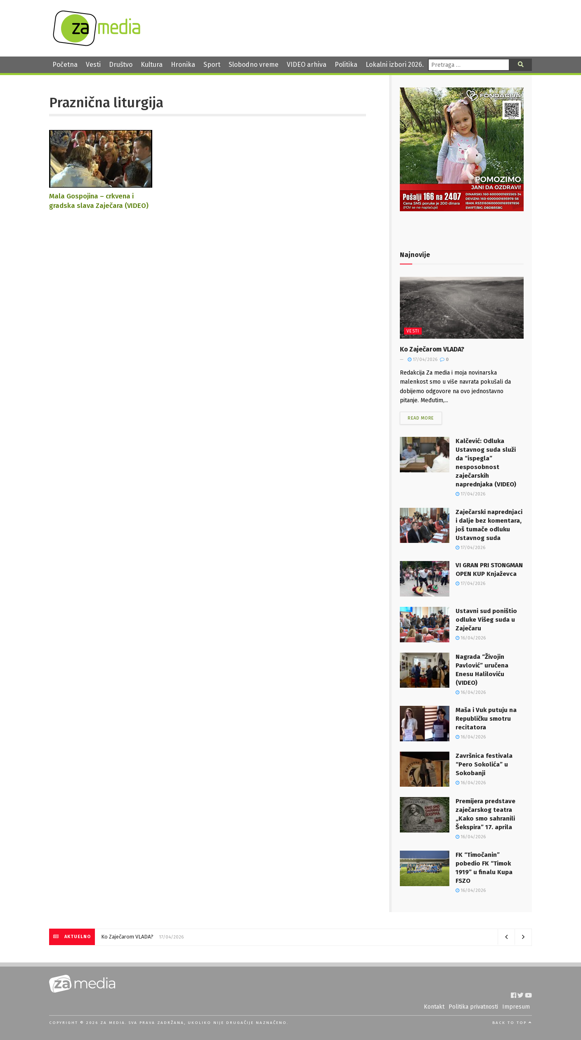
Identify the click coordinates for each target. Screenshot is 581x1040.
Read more (421, 418)
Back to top (512, 1022)
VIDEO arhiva (306, 64)
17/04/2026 (422, 359)
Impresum (516, 1006)
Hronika (183, 64)
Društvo (120, 64)
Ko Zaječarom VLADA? (432, 349)
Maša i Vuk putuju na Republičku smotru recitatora (486, 718)
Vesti (93, 64)
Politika (346, 64)
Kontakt (434, 1006)
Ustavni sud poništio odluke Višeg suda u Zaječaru (486, 619)
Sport (211, 64)
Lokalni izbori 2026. (395, 64)
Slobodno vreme (254, 64)
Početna (65, 64)
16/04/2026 (471, 638)
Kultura (152, 64)
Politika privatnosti (473, 1006)
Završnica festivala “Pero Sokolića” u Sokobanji (484, 764)
